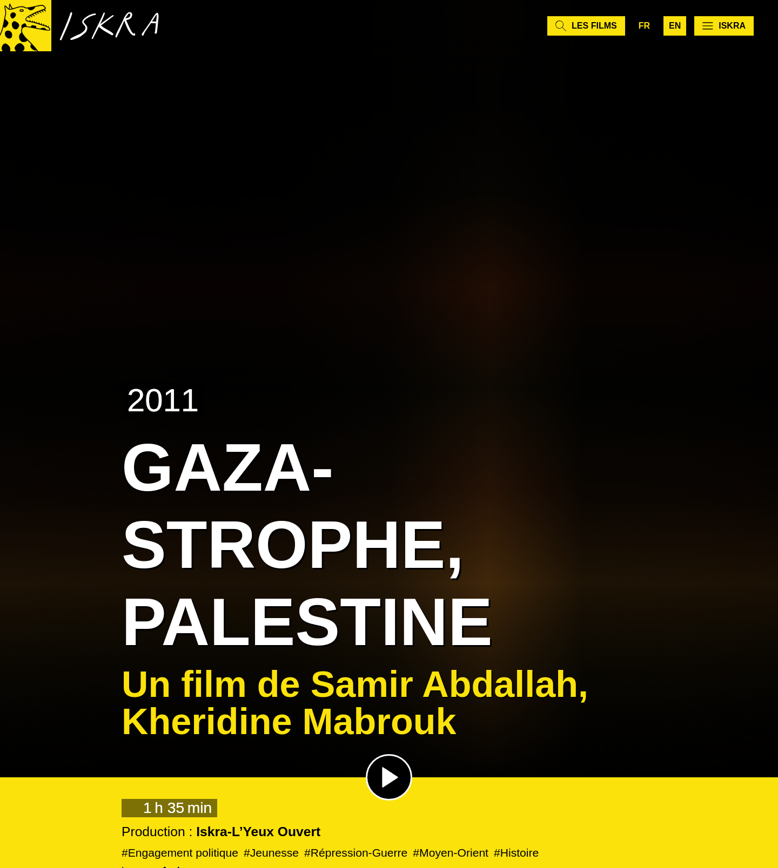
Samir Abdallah (444, 683)
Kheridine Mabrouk (289, 721)
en (675, 26)
